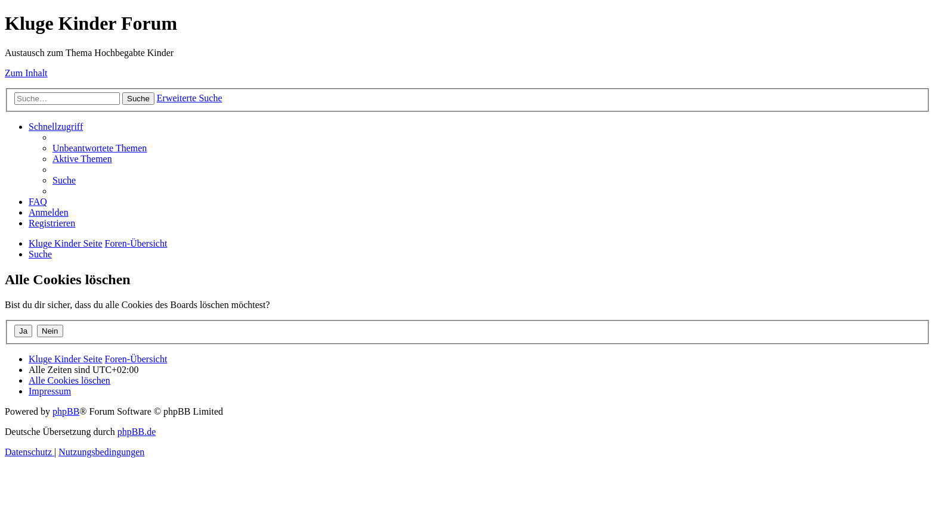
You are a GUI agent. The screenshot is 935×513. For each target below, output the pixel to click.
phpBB (65, 411)
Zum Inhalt (26, 73)
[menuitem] (99, 148)
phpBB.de (136, 432)
